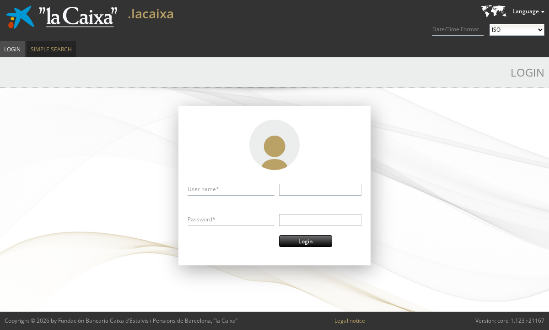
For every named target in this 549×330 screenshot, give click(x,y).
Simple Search (51, 49)
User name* (203, 189)
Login (12, 49)
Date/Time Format (455, 29)
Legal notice (349, 320)
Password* (201, 219)
